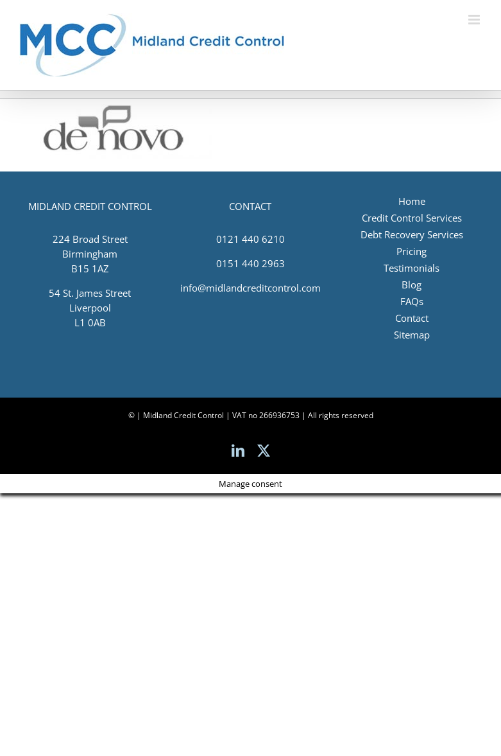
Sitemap (412, 335)
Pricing (411, 251)
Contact (412, 318)
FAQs (411, 301)
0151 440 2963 (250, 263)
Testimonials (411, 268)
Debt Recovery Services (412, 234)
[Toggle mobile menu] (475, 19)
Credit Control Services (412, 218)
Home (411, 201)
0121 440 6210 (250, 239)
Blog (411, 284)
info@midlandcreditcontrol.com (250, 287)
